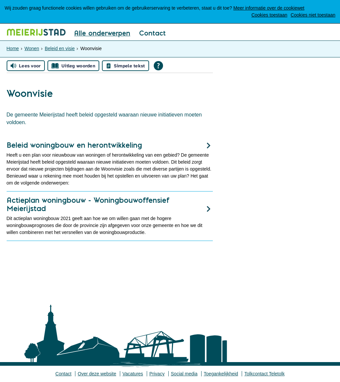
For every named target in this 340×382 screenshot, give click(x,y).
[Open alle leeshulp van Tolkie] (158, 65)
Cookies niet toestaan (313, 15)
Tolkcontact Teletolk (264, 373)
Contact (152, 33)
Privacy (157, 373)
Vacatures (133, 373)
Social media (184, 373)
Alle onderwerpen (102, 33)
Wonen (32, 48)
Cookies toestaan (269, 15)
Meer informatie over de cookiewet (268, 8)
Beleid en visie (60, 48)
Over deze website (97, 373)
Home (13, 48)
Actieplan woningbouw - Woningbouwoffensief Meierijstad (88, 204)
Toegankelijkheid (221, 373)
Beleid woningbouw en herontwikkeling (74, 145)
